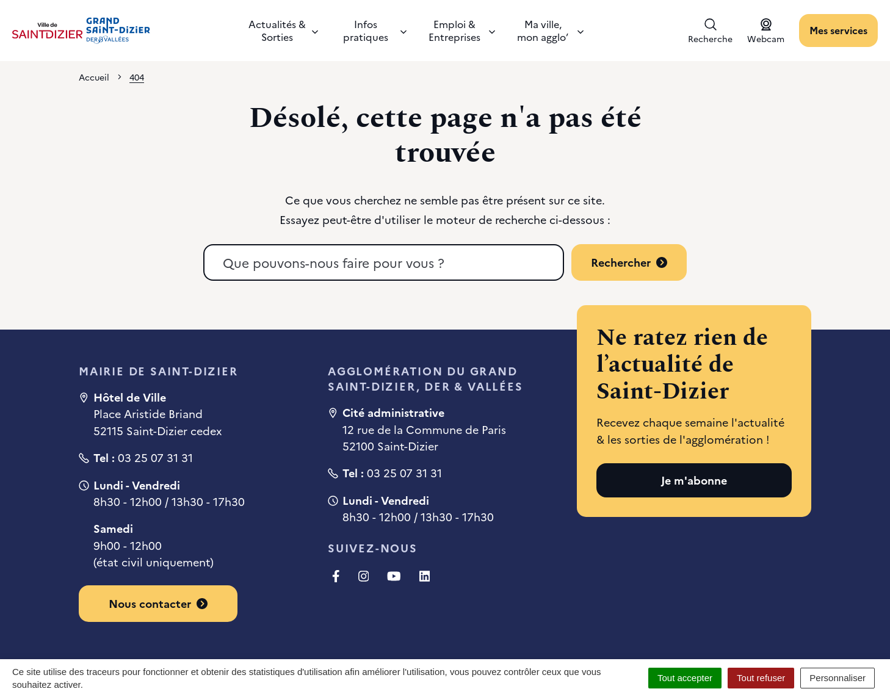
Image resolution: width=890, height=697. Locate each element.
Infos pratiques (375, 30)
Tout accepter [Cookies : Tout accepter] (684, 678)
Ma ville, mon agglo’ (550, 30)
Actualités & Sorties (283, 30)
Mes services (838, 30)
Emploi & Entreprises (462, 30)
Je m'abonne (694, 480)
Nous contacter (158, 603)
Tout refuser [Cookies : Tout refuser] (761, 678)
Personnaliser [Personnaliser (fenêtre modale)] (837, 678)
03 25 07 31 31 (155, 457)
